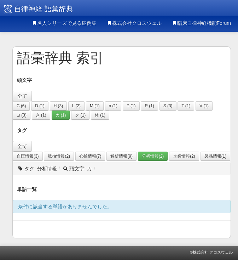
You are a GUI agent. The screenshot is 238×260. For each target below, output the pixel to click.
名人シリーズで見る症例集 (64, 23)
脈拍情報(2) (59, 156)
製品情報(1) (215, 156)
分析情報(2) (153, 156)
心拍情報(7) (90, 156)
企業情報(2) (184, 156)
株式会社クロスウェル (134, 23)
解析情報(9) (121, 156)
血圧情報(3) (28, 156)
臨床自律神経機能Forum (201, 23)
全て (22, 96)
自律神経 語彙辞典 (43, 9)
